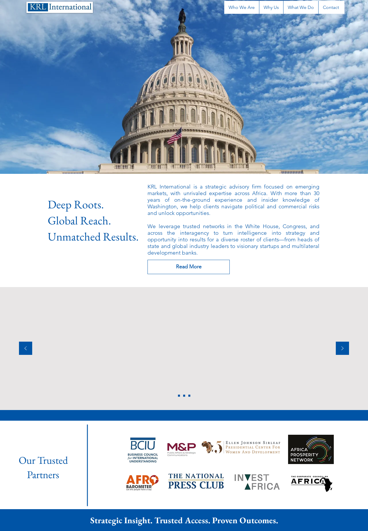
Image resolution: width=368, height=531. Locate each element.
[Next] (342, 349)
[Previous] (25, 349)
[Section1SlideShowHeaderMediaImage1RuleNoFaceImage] (184, 396)
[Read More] (188, 267)
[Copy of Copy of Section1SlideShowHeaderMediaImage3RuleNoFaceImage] (179, 396)
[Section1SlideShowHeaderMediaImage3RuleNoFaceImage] (189, 396)
